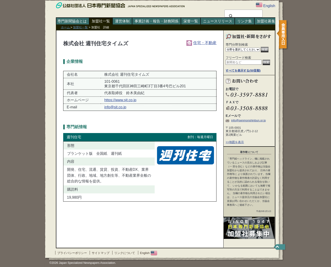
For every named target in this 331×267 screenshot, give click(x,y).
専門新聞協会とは (72, 21)
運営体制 (122, 21)
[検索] (242, 16)
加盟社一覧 (101, 21)
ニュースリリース (217, 21)
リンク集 (244, 21)
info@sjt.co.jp (115, 107)
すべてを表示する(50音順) (243, 70)
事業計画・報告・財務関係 (156, 21)
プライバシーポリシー (72, 253)
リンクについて (124, 253)
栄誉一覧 (190, 21)
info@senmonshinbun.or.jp (248, 120)
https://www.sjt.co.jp (120, 100)
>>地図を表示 (235, 142)
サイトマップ (100, 253)
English (148, 253)
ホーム (66, 27)
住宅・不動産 (201, 42)
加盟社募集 (266, 21)
